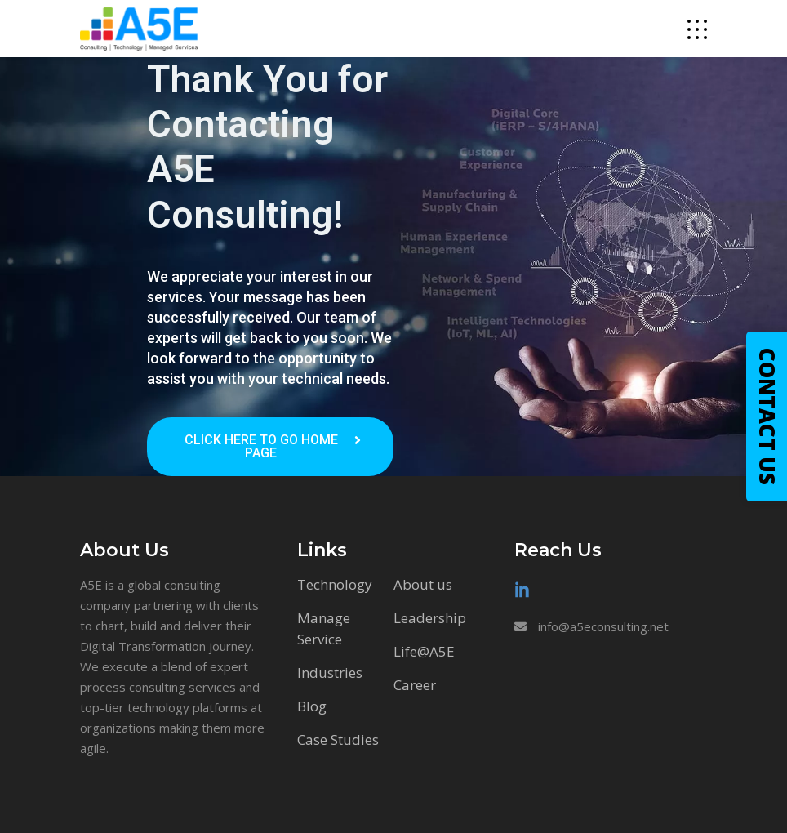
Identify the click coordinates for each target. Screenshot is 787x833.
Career (415, 684)
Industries (329, 672)
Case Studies (338, 739)
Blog (312, 706)
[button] (270, 446)
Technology (334, 584)
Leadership (430, 617)
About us (423, 584)
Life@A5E (424, 651)
